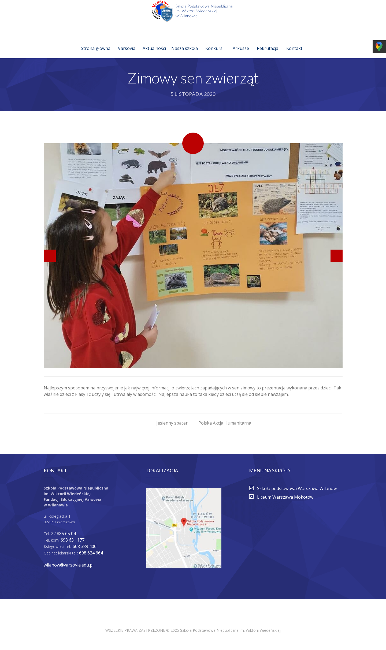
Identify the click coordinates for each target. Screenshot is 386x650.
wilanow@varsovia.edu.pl (69, 565)
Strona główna (95, 41)
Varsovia (126, 41)
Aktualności (154, 41)
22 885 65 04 (63, 533)
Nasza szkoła (184, 41)
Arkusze (241, 41)
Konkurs (213, 41)
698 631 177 (72, 540)
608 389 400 (84, 546)
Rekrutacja (267, 41)
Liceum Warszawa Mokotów (285, 497)
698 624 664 (91, 553)
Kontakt (294, 41)
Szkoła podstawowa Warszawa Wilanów (297, 488)
